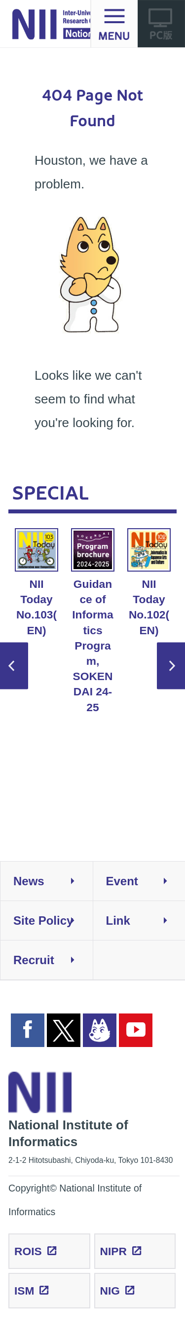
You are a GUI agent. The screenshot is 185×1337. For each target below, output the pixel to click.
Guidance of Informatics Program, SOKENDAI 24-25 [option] (92, 621)
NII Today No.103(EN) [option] (36, 582)
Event (145, 881)
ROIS (28, 1251)
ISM (24, 1290)
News (53, 881)
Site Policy (53, 920)
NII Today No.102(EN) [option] (149, 582)
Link (145, 920)
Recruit (53, 960)
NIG (110, 1290)
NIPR (113, 1251)
